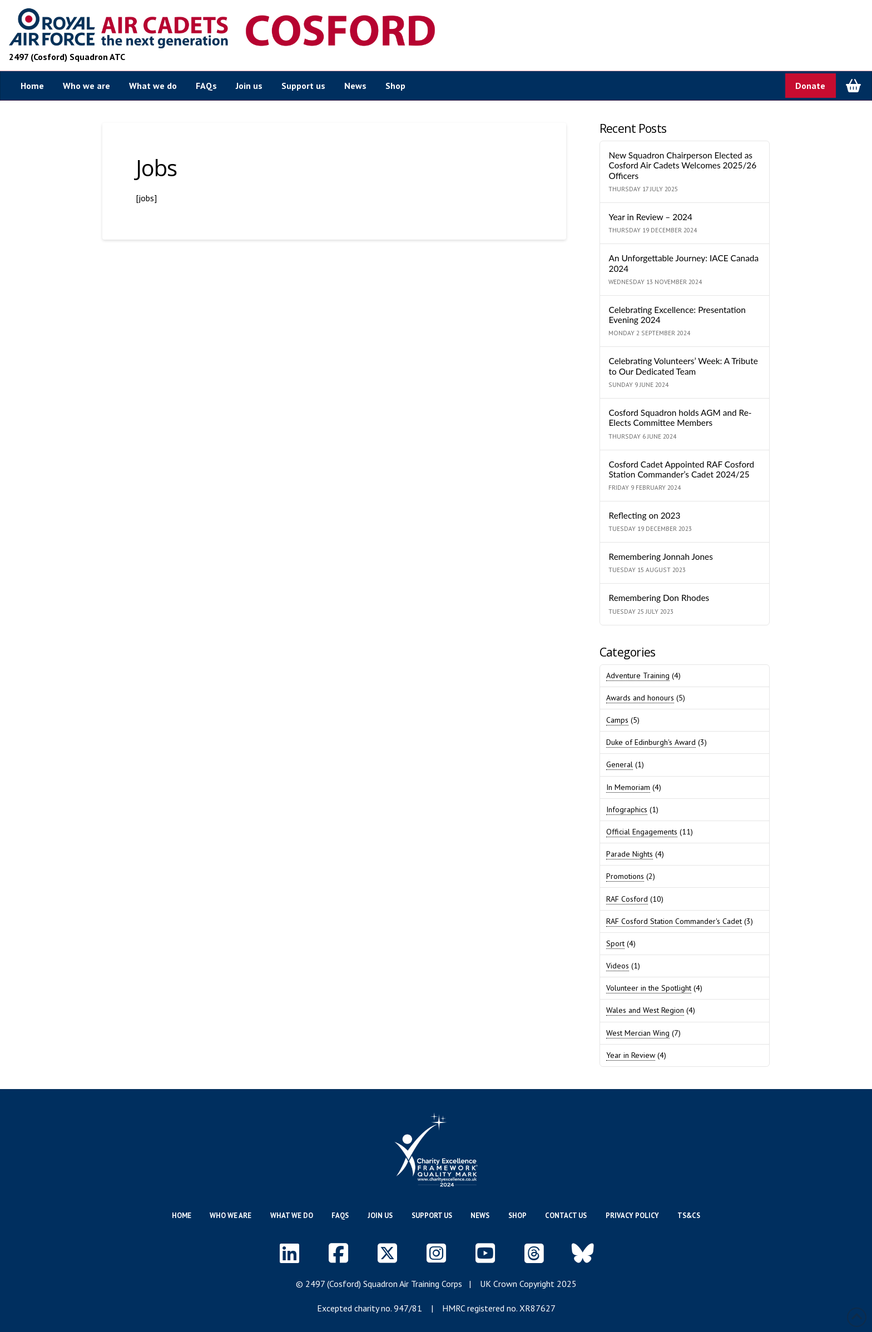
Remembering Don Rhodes (658, 598)
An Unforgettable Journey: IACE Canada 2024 (683, 263)
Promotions (625, 876)
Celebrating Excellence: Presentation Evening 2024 (676, 315)
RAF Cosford (627, 899)
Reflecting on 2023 (644, 515)
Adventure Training (638, 675)
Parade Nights (629, 854)
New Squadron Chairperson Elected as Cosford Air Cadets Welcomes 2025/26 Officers (682, 165)
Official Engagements (641, 832)
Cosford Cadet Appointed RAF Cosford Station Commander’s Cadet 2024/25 (681, 469)
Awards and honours (640, 698)
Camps (617, 720)
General (619, 764)
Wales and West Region (645, 1010)
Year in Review (630, 1055)
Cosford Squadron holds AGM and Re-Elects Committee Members (679, 417)
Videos (617, 966)
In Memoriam (628, 787)
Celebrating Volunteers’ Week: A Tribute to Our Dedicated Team (682, 366)
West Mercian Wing (638, 1033)
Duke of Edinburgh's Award (651, 742)
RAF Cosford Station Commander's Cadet (674, 921)
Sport (615, 943)
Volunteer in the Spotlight (648, 988)
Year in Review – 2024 (650, 217)
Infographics (626, 809)
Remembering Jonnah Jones (660, 556)
